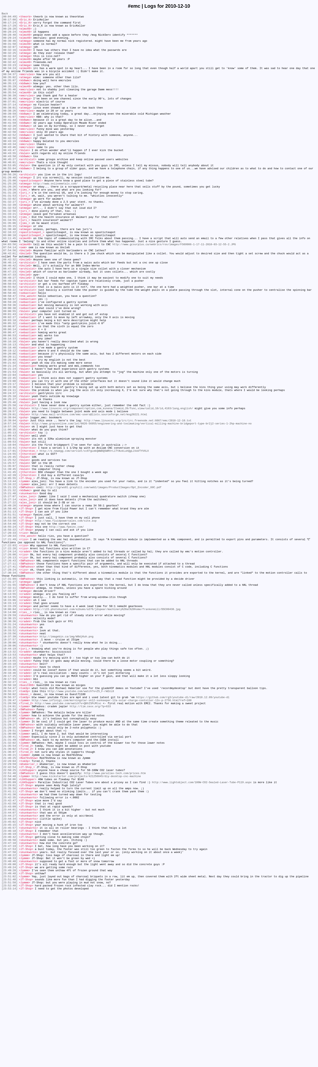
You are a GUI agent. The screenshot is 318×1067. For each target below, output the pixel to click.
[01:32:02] (9, 236)
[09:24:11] (9, 466)
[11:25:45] (9, 546)
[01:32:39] (9, 243)
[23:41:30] (9, 950)
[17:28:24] (9, 681)
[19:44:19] (9, 775)
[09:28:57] (9, 491)
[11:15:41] (9, 535)
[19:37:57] (9, 765)
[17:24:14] (9, 659)
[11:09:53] (9, 528)
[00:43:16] (9, 167)
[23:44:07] (9, 972)
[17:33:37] (9, 706)
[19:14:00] (9, 732)
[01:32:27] (9, 240)
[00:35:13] (9, 98)
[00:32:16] (9, 58)
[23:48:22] (9, 1023)
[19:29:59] (9, 735)
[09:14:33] (9, 404)
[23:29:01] (9, 939)
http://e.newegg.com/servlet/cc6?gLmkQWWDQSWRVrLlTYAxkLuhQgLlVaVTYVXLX (94, 539)
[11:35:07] (9, 557)
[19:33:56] (9, 757)
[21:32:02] (9, 888)
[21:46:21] (9, 903)
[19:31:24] (9, 746)
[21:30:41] (9, 881)
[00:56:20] (9, 207)
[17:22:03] (9, 652)
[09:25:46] (9, 480)
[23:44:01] (9, 969)
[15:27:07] (9, 593)
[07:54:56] (9, 298)
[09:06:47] (9, 396)
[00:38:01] (9, 127)
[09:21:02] (9, 433)
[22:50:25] (9, 921)
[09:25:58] (9, 484)
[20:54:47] (9, 823)
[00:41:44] (9, 141)
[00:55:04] (9, 200)
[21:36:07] (9, 899)
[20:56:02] (9, 830)
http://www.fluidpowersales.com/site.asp (66, 622)
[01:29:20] (9, 225)
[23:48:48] (9, 1031)
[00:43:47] (9, 178)
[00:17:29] (9, 28)
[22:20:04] (9, 910)
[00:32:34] (9, 65)
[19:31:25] (9, 750)
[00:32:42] (9, 72)
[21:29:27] (9, 867)
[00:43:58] (9, 185)
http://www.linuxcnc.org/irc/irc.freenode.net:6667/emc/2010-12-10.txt (137, 502)
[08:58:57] (9, 356)
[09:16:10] (9, 407)
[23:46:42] (9, 1001)
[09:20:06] (9, 422)
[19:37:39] (9, 761)
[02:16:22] (9, 276)
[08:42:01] (9, 302)
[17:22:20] (9, 655)
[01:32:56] (9, 251)
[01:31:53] (9, 232)
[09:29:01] (9, 495)
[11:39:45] (9, 560)
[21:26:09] (9, 856)
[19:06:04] (9, 728)
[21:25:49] (9, 852)
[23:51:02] (9, 1049)
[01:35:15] (9, 269)
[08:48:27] (9, 331)
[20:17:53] (9, 812)
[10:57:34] (9, 506)
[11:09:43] (9, 520)
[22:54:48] (9, 929)
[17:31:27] (9, 695)
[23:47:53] (9, 1016)
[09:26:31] (9, 488)
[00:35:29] (9, 101)
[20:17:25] (9, 808)
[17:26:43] (9, 670)
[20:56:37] (9, 834)
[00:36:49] (9, 116)
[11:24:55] (9, 542)
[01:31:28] (9, 229)
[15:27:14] (9, 597)
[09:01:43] (9, 375)
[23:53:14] (9, 1063)
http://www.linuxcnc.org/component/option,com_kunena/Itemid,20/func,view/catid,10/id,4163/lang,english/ (112, 488)
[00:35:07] (9, 94)
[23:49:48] (9, 1045)
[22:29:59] (9, 914)
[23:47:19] (9, 1012)
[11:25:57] (9, 553)
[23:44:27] (9, 976)
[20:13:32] (9, 779)
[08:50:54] (9, 338)
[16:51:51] (9, 615)
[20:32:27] (9, 816)
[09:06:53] (9, 400)
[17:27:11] (9, 673)
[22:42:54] (9, 918)
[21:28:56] (9, 863)
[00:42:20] (9, 149)
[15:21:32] (9, 586)
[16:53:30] (9, 619)
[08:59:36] (9, 364)
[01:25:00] (9, 214)
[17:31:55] (9, 699)
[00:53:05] (9, 196)
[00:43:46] (9, 174)
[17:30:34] (9, 684)
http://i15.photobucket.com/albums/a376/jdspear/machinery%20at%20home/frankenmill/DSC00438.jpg (106, 728)
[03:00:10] (9, 280)
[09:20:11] (9, 426)
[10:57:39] (9, 509)
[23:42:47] (9, 958)
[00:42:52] (9, 160)
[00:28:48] (9, 39)
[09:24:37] (9, 469)
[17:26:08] (9, 662)
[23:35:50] (9, 943)
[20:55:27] (9, 826)
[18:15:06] (9, 717)
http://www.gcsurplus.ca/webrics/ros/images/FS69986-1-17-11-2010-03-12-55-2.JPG (174, 291)
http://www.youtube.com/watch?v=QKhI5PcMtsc (68, 841)
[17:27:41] (9, 677)
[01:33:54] (9, 258)
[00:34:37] (9, 87)
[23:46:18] (9, 994)
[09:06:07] (9, 389)
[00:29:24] (9, 43)
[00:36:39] (9, 112)
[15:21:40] (9, 590)
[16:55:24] (9, 630)
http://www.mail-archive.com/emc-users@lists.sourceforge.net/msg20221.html (89, 495)
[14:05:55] (9, 571)
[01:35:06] (9, 265)
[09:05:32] (9, 386)
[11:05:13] (9, 517)
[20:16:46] (9, 805)
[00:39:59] (9, 134)
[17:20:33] (9, 637)
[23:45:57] (9, 990)
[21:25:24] (9, 848)
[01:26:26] (9, 222)
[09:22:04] (9, 447)
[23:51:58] (9, 1056)
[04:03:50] (9, 291)
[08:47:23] (9, 324)
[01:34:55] (9, 262)
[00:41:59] (9, 145)
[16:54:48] (9, 626)
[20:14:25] (9, 786)
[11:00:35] (9, 513)
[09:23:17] (9, 458)
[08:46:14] (9, 313)
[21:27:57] (9, 859)
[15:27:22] (9, 601)
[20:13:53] (9, 783)
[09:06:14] (9, 393)
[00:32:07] (9, 54)
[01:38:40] (9, 273)
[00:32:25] (9, 61)
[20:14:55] (9, 790)
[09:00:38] (9, 367)
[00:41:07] (9, 138)
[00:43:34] (9, 171)
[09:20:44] (9, 429)
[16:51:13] (9, 611)
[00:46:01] (9, 192)
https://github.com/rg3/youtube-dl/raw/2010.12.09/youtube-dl (182, 834)
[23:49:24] (9, 1038)
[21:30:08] (9, 878)
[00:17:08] (9, 21)
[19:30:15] (9, 739)
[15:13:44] (9, 575)
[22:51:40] (9, 925)
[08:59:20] (9, 360)
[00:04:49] (9, 17)
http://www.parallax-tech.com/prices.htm (115, 925)
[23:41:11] (9, 947)
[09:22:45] (9, 451)
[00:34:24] (9, 79)
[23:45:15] (9, 987)
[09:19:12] (9, 418)
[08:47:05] (9, 320)
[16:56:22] (9, 633)
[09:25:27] (9, 477)
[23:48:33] (9, 1027)
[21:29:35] (9, 870)
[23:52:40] (9, 1060)
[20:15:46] (9, 801)
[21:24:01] (9, 845)
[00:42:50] (9, 156)
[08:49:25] (9, 334)
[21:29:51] (9, 874)
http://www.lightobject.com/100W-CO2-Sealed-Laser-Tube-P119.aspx (201, 936)
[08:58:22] (9, 345)
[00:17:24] (9, 25)
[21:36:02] (9, 896)
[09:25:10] (9, 473)
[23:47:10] (9, 1009)
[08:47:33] (9, 327)
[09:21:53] (9, 444)
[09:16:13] (9, 411)
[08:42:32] (9, 309)
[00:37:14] (9, 123)
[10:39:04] (9, 498)
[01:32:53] (9, 247)
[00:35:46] (9, 105)
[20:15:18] (9, 794)
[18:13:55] (9, 710)
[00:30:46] (9, 47)
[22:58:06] (9, 932)
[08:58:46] (9, 349)
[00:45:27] (9, 189)
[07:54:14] (9, 294)
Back (5, 14)
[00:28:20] (9, 32)
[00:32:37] (9, 68)
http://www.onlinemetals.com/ (55, 218)
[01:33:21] (9, 254)
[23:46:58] (9, 1005)
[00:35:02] (9, 90)
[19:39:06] (9, 768)
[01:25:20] (9, 218)
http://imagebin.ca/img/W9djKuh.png (66, 761)
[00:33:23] (9, 76)
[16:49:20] (9, 604)
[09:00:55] (9, 371)
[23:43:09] (9, 965)
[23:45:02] (9, 983)
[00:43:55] (9, 181)
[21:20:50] (9, 841)
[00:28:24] (9, 36)
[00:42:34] (9, 152)
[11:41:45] (9, 564)
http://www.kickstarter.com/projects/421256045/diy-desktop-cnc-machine (86, 929)
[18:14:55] (9, 714)
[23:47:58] (9, 1020)
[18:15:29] (9, 724)
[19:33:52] (9, 754)
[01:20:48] (9, 211)
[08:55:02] (9, 342)
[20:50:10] (9, 819)
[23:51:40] (9, 1052)
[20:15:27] (9, 797)
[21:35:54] (9, 892)
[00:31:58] (9, 50)
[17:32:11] (9, 703)
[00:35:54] (9, 109)
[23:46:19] (9, 998)
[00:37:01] (9, 119)
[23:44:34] (9, 980)
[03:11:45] (9, 283)
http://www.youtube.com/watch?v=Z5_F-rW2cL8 (80, 826)
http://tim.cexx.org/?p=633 (90, 845)
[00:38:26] (9, 130)
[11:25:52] (9, 550)
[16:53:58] (9, 622)
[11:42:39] (9, 568)
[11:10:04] (9, 531)
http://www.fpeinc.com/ (66, 630)
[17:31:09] (9, 692)
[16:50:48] (9, 608)
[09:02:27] (9, 378)
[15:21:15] (9, 582)
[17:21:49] (9, 644)
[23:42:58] (9, 961)
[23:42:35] (9, 954)
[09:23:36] (9, 462)
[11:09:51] (9, 524)
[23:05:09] (9, 936)
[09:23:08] (9, 455)
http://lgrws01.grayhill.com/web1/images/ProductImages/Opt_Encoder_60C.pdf (103, 582)
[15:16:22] (9, 579)
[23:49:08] (9, 1034)
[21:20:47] (9, 837)
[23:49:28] (9, 1042)
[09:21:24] (9, 437)
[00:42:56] (9, 163)
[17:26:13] (9, 666)
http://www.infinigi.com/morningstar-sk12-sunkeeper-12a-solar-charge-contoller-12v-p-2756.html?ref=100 (111, 837)
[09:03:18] (9, 382)
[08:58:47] (9, 353)
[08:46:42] (9, 316)
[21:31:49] (9, 885)
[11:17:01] (9, 539)
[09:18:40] (9, 415)
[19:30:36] (9, 743)
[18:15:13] (9, 721)
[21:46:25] (9, 907)
